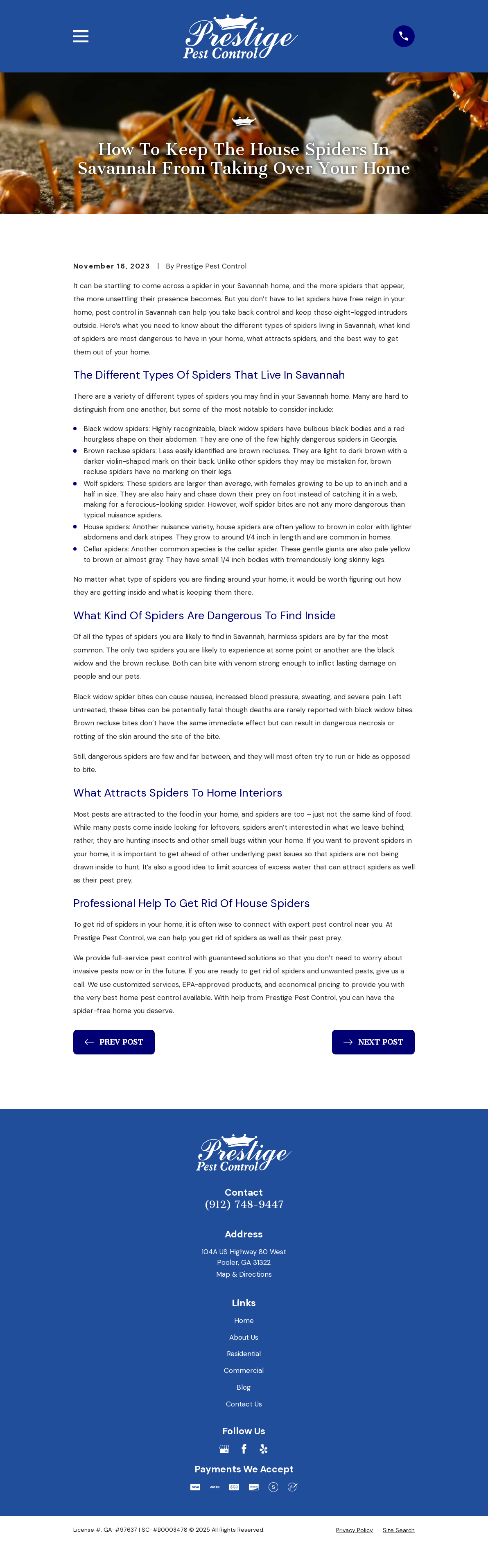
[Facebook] (244, 1449)
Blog (244, 1387)
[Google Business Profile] (224, 1449)
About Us (243, 1337)
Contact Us (244, 1404)
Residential (244, 1353)
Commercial (244, 1370)
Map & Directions (244, 1274)
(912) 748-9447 (244, 1204)
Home (244, 1320)
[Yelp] (264, 1449)
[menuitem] (354, 1530)
